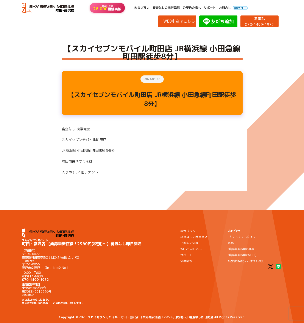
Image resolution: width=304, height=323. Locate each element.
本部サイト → (240, 7)
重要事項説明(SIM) (241, 249)
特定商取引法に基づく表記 (246, 261)
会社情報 (186, 261)
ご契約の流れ (192, 7)
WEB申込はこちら (179, 21)
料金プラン (142, 7)
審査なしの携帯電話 (166, 7)
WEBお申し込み (191, 249)
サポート (210, 7)
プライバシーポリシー (243, 237)
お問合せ (225, 7)
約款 (231, 243)
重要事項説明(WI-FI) (242, 255)
